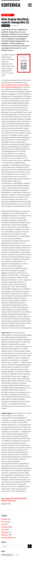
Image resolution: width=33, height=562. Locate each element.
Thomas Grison (11, 501)
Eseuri (3, 529)
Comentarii (5, 527)
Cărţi (4, 15)
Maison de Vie (9, 498)
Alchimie (4, 519)
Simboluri (8, 15)
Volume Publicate (7, 537)
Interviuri (4, 532)
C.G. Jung (4, 522)
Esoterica (10, 5)
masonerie (16, 498)
